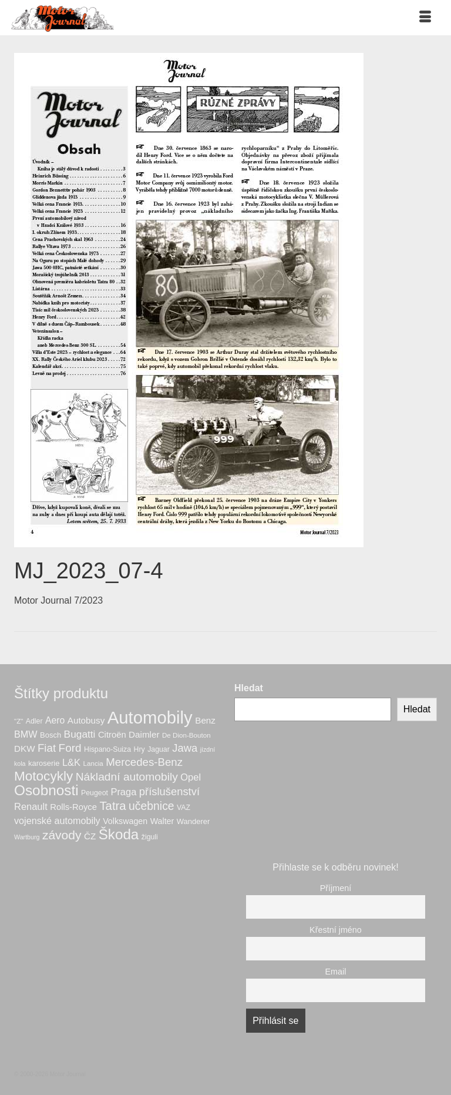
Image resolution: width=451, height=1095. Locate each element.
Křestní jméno (335, 930)
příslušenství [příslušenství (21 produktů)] (169, 791)
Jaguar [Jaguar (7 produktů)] (158, 749)
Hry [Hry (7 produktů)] (139, 749)
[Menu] (425, 17)
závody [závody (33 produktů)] (62, 835)
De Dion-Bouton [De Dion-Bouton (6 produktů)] (186, 735)
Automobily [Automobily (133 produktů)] (150, 717)
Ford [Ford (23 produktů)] (70, 748)
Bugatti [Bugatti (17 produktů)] (80, 734)
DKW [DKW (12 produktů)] (24, 749)
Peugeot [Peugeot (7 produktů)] (94, 793)
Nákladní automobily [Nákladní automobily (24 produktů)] (127, 777)
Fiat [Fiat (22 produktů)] (47, 748)
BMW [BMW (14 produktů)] (26, 734)
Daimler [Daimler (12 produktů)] (144, 734)
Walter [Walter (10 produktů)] (162, 821)
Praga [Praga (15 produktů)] (123, 791)
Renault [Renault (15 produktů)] (31, 806)
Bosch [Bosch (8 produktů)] (50, 735)
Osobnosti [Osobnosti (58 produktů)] (46, 790)
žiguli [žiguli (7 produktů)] (150, 837)
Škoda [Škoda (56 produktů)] (119, 834)
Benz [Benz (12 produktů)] (205, 720)
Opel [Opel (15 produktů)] (190, 777)
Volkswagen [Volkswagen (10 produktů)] (125, 821)
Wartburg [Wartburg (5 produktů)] (26, 836)
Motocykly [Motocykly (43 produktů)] (43, 776)
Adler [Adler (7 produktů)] (34, 721)
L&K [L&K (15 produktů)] (71, 762)
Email (335, 971)
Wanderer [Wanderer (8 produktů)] (193, 821)
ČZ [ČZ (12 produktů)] (90, 836)
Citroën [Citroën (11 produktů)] (112, 734)
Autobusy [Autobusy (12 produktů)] (86, 720)
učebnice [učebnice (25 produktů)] (151, 805)
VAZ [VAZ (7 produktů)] (183, 807)
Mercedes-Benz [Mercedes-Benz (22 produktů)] (144, 762)
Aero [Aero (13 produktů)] (55, 720)
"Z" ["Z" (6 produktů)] (18, 721)
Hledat (248, 688)
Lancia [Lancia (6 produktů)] (93, 763)
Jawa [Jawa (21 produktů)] (184, 748)
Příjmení (336, 888)
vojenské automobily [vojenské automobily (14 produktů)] (57, 820)
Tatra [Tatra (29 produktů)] (112, 805)
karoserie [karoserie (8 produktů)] (43, 763)
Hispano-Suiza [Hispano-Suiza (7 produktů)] (107, 749)
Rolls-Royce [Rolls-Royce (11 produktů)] (73, 807)
